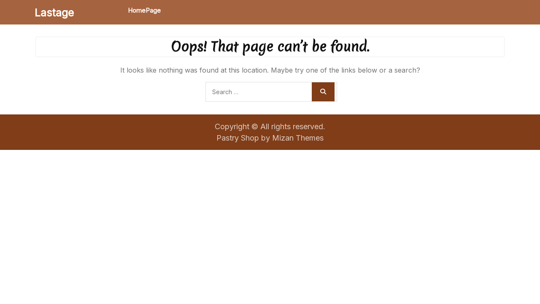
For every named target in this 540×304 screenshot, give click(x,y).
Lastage (54, 12)
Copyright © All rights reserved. (270, 126)
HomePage (144, 10)
